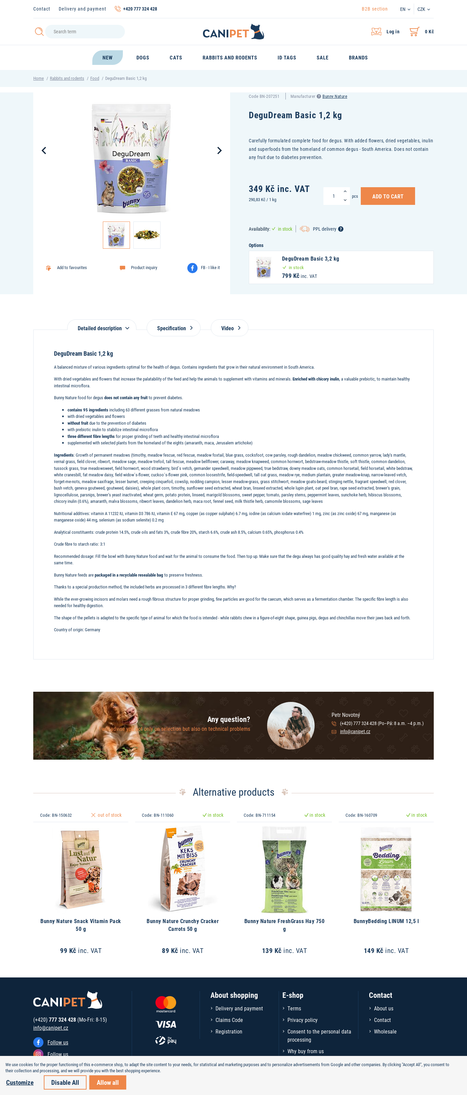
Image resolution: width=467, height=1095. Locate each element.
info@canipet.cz (355, 731)
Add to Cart (388, 196)
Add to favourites (72, 267)
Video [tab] (229, 328)
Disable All (65, 1082)
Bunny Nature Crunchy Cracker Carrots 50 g (183, 924)
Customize (20, 1082)
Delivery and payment (82, 8)
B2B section (375, 8)
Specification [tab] (173, 328)
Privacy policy (302, 1019)
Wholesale (385, 1031)
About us (383, 1008)
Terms (294, 1008)
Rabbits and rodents (67, 78)
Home (38, 78)
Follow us (58, 1042)
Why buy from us (305, 1051)
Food (94, 78)
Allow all (108, 1082)
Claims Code (229, 1019)
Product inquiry (144, 267)
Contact (41, 8)
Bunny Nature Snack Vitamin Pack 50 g (80, 924)
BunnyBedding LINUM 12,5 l (386, 920)
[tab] (101, 324)
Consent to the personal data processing (319, 1035)
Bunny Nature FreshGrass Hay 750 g (284, 924)
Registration (229, 1031)
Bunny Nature (334, 96)
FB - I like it (210, 267)
